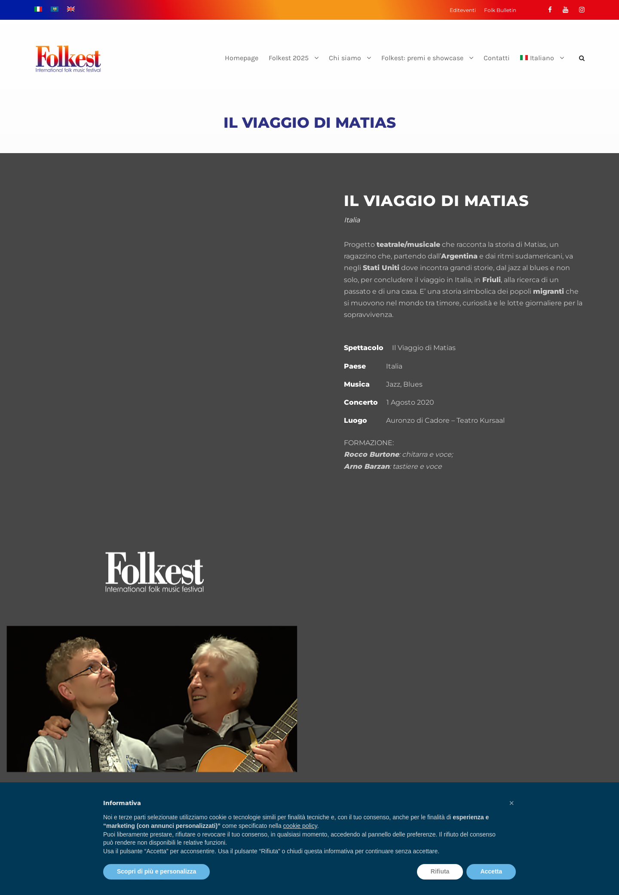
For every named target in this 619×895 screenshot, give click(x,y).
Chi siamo (345, 58)
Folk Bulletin (500, 10)
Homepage (241, 58)
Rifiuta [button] (440, 871)
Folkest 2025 (289, 58)
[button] (511, 803)
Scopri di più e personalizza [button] (156, 871)
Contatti (497, 58)
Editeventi (463, 10)
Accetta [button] (491, 871)
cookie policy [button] (300, 825)
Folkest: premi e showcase (422, 58)
